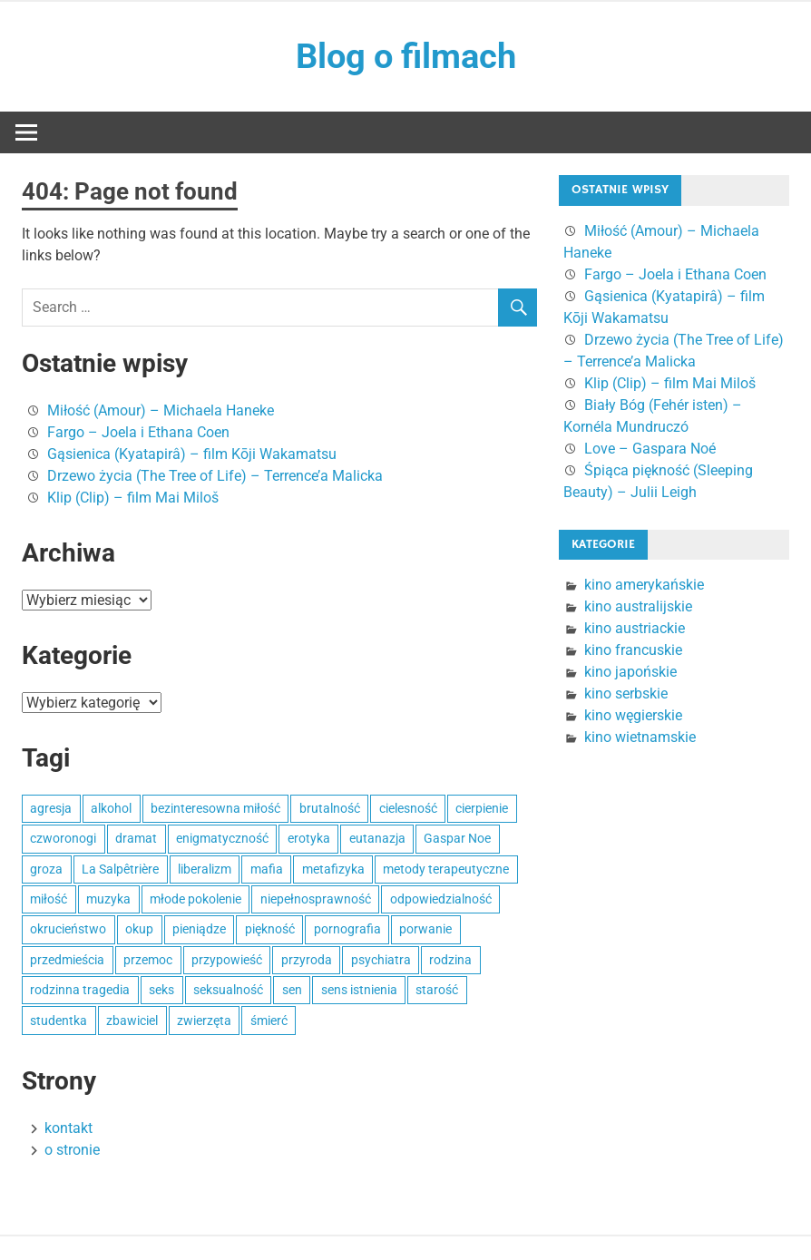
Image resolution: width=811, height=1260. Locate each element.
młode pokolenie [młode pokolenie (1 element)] (195, 899)
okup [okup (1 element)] (139, 930)
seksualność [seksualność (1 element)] (228, 989)
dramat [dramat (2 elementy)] (136, 838)
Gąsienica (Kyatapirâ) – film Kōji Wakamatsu (192, 454)
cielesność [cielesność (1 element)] (408, 808)
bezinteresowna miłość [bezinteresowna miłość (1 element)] (215, 808)
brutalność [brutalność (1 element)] (329, 808)
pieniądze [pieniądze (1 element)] (199, 930)
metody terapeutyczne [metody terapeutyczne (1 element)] (446, 869)
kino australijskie (638, 606)
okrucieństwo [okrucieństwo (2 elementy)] (68, 930)
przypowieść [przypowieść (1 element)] (226, 959)
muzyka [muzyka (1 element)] (108, 899)
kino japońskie (630, 671)
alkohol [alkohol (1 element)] (111, 808)
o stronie (72, 1149)
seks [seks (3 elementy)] (161, 989)
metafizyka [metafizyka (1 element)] (333, 869)
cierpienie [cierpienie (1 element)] (481, 808)
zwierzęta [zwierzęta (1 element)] (204, 1020)
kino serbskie (626, 693)
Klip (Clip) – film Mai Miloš (133, 497)
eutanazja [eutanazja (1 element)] (377, 838)
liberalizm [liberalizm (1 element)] (204, 869)
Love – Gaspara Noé (650, 448)
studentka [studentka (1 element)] (58, 1020)
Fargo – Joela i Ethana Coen (138, 432)
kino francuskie (633, 650)
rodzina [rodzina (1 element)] (450, 959)
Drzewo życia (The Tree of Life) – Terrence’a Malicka (215, 475)
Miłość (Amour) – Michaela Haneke (160, 410)
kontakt (68, 1128)
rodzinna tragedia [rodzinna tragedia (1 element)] (80, 989)
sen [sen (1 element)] (292, 989)
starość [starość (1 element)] (436, 989)
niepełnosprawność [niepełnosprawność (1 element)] (315, 899)
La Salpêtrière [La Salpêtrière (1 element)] (120, 869)
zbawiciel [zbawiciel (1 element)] (132, 1020)
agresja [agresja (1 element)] (51, 808)
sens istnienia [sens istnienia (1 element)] (359, 989)
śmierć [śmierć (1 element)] (269, 1020)
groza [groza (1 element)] (46, 869)
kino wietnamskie (640, 737)
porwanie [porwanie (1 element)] (425, 930)
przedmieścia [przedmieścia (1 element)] (67, 959)
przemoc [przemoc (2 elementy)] (147, 959)
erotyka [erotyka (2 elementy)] (309, 838)
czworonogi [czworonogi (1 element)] (63, 838)
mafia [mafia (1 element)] (266, 869)
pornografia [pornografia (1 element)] (347, 930)
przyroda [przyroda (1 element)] (306, 959)
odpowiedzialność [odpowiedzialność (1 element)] (441, 899)
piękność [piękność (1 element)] (270, 930)
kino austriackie (634, 628)
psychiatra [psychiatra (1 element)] (381, 959)
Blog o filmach (406, 56)
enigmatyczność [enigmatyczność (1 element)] (222, 838)
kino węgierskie (633, 715)
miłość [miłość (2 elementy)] (48, 899)
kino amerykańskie (644, 584)
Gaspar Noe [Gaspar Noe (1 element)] (457, 838)
